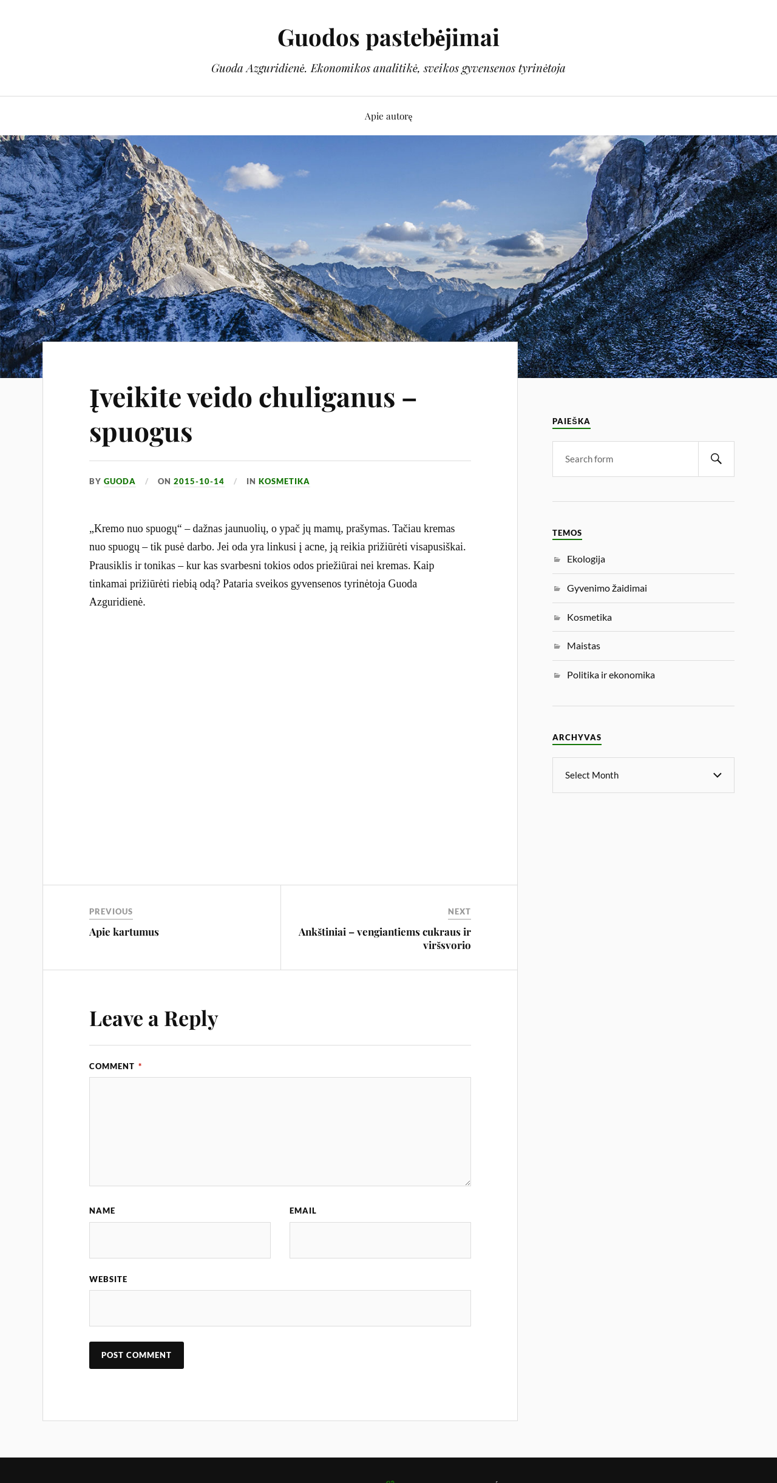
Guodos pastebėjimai (388, 36)
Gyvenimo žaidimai (607, 587)
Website (108, 1279)
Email (303, 1210)
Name (102, 1210)
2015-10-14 (199, 481)
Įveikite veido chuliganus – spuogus (253, 413)
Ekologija (586, 558)
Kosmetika (284, 481)
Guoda (120, 481)
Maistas (583, 645)
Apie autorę (389, 115)
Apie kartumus (124, 931)
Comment (115, 1066)
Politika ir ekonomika (611, 674)
